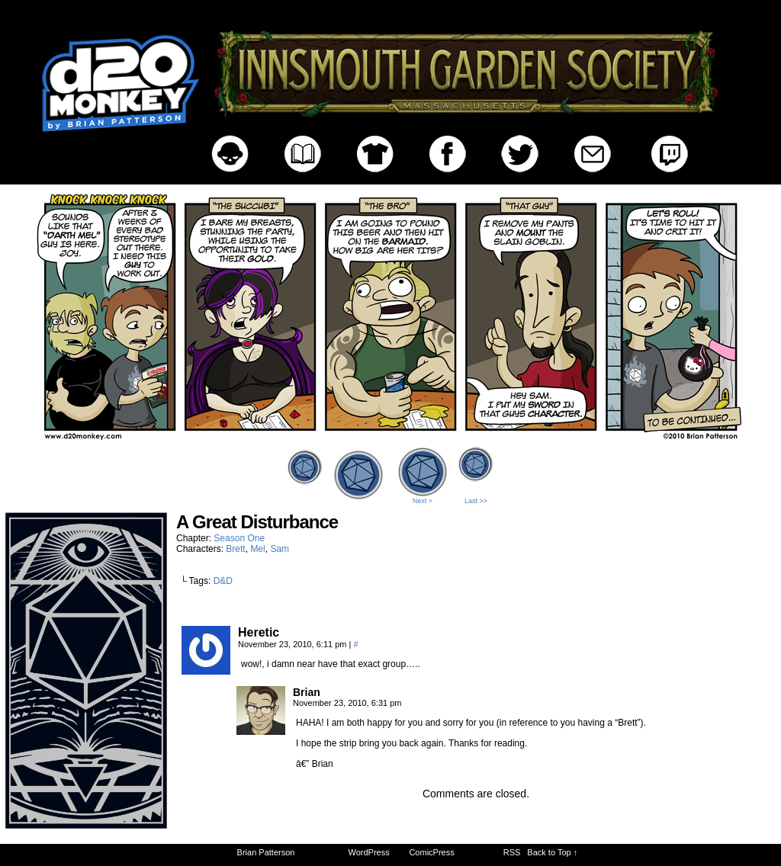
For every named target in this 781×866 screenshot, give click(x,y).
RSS (512, 852)
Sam (279, 549)
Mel (257, 549)
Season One (239, 538)
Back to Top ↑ (552, 852)
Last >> (475, 501)
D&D (223, 581)
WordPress (369, 852)
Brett (235, 549)
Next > (422, 501)
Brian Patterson (266, 852)
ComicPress (431, 852)
